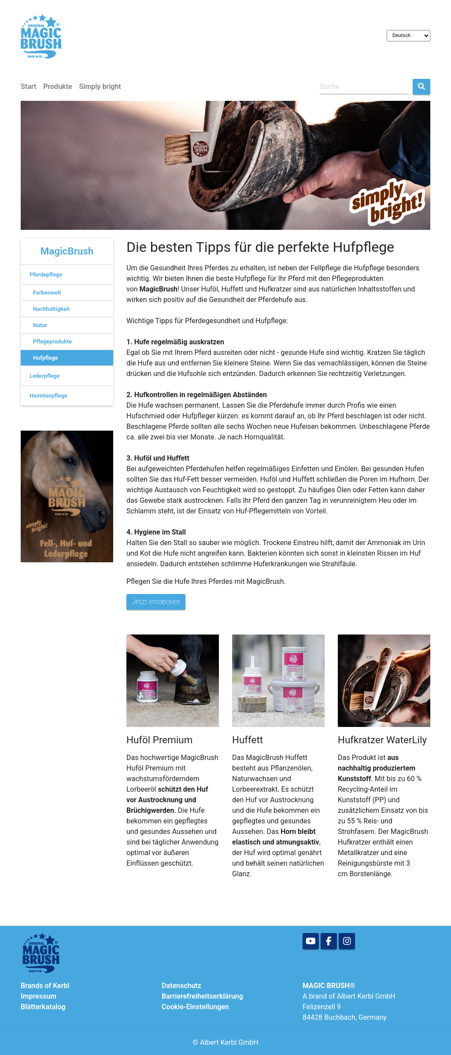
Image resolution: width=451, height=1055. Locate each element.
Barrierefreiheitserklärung (202, 996)
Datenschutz (181, 985)
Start (28, 86)
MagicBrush (67, 251)
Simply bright (100, 86)
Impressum (38, 996)
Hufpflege (45, 357)
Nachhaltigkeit (51, 309)
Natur (40, 325)
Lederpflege (44, 376)
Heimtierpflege (48, 395)
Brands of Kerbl (45, 985)
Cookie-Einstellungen (195, 1007)
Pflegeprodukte (52, 341)
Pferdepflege (46, 274)
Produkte (57, 86)
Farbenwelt (47, 292)
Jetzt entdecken (156, 602)
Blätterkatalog (43, 1007)
